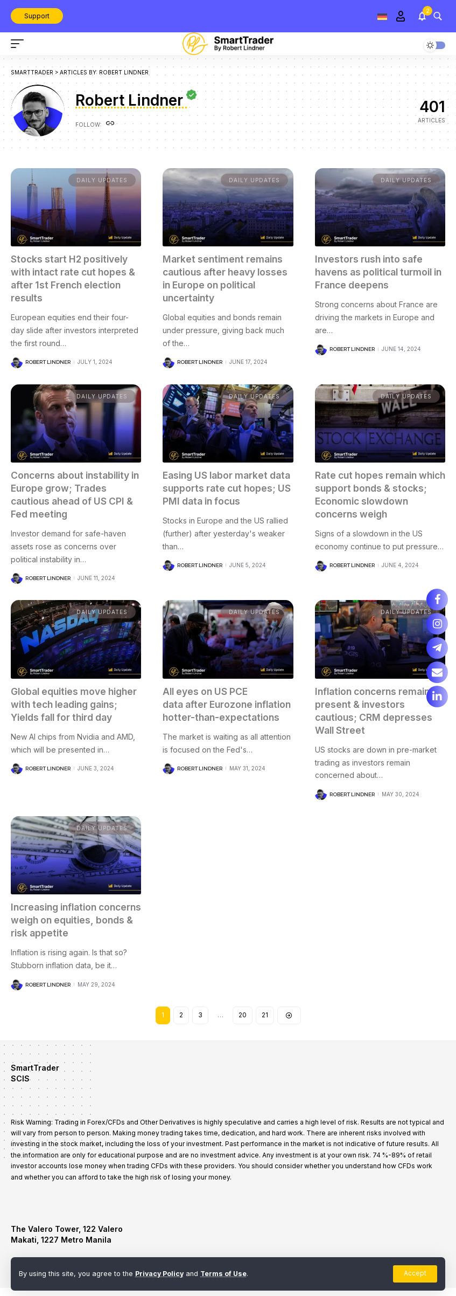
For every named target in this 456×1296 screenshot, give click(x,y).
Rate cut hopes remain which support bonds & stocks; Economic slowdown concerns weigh (379, 493)
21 (265, 1023)
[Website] (110, 124)
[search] (438, 16)
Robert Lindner (48, 361)
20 (242, 1023)
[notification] (422, 16)
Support (37, 16)
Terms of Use (225, 1274)
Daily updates (102, 180)
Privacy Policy (160, 1274)
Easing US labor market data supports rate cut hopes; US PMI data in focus (218, 493)
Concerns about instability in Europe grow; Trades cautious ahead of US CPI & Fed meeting (76, 493)
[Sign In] (400, 16)
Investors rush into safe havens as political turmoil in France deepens (378, 271)
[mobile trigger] (20, 43)
